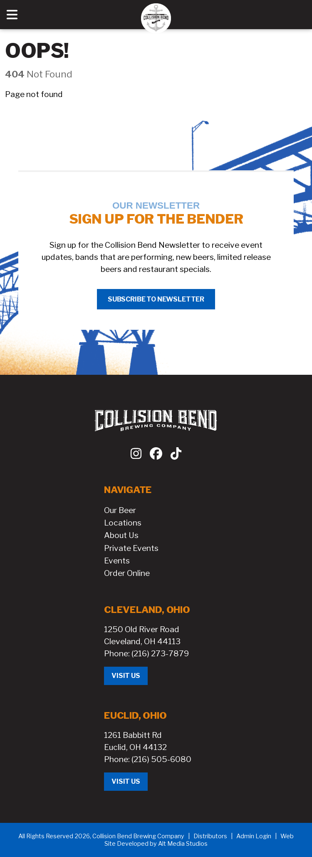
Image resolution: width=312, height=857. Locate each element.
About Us (121, 535)
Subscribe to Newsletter (156, 299)
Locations (122, 523)
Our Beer (120, 510)
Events (117, 561)
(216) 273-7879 (160, 653)
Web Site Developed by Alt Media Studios (199, 839)
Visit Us (125, 676)
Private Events (131, 548)
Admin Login (253, 836)
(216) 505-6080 (161, 759)
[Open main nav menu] (12, 14)
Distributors (210, 836)
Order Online (127, 573)
